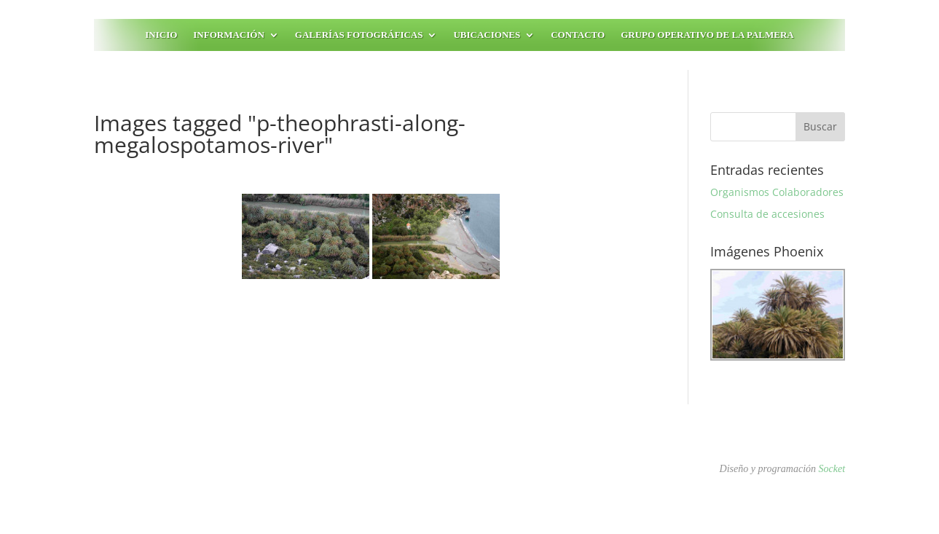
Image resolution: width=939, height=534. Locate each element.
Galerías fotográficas (359, 35)
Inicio (161, 35)
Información (228, 35)
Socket (832, 468)
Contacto (578, 35)
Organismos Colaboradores (777, 192)
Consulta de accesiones (767, 214)
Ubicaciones (486, 35)
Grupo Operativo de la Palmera (707, 35)
